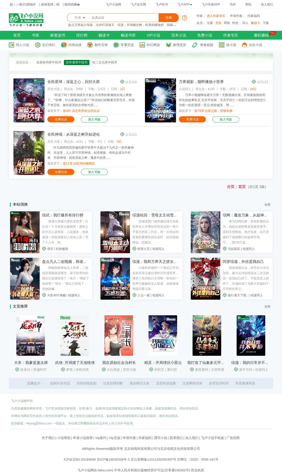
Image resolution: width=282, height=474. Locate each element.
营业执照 (197, 470)
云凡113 (131, 82)
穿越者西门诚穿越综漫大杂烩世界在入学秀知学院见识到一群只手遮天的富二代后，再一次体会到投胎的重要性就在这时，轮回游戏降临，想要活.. (155, 231)
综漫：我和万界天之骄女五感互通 (160, 262)
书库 (35, 35)
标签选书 (57, 35)
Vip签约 (100, 438)
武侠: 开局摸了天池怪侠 (75, 363)
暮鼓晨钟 (201, 369)
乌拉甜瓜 (234, 249)
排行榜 (81, 35)
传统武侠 (82, 369)
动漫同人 (158, 249)
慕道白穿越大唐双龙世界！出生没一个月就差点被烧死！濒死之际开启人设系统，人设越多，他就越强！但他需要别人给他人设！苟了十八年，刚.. (65, 231)
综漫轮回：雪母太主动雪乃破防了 (160, 215)
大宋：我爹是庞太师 (31, 363)
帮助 (248, 4)
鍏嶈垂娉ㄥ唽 (50, 4)
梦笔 (69, 369)
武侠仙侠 (75, 45)
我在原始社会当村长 (119, 363)
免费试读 (61, 119)
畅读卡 (255, 23)
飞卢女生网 (138, 4)
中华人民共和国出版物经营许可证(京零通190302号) (152, 470)
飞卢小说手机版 (212, 438)
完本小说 (178, 35)
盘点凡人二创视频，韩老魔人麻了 (70, 262)
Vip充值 (114, 438)
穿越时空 (39, 369)
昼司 (50, 249)
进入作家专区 (216, 16)
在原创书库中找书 (48, 62)
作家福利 (253, 16)
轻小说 (231, 45)
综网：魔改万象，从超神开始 (247, 215)
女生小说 (255, 45)
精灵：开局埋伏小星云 (163, 363)
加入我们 (267, 4)
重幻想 (172, 369)
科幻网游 (153, 45)
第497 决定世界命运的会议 (81, 111)
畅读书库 (128, 35)
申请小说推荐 (83, 438)
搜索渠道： (24, 62)
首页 (17, 35)
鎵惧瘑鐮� (72, 4)
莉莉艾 (159, 369)
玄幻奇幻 (48, 45)
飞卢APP (184, 4)
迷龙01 (25, 369)
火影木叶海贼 (56, 295)
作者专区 (230, 35)
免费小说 (204, 35)
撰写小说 (160, 438)
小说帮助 (63, 438)
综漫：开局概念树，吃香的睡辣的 (140, 25)
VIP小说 (153, 35)
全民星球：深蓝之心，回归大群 (73, 82)
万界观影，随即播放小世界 (201, 82)
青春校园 (206, 45)
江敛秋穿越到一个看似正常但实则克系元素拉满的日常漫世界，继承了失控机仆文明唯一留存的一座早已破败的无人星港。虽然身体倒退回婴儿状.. (155, 278)
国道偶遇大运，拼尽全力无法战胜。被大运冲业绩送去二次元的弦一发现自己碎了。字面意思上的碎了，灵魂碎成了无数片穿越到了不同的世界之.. (246, 278)
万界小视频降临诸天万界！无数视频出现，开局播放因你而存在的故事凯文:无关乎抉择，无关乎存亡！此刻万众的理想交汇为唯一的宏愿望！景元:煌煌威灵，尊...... (222, 100)
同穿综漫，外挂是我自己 (243, 262)
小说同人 (185, 89)
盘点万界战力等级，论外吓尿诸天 (91, 25)
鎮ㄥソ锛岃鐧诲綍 (23, 4)
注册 (210, 23)
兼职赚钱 (261, 35)
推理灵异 (179, 45)
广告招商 (233, 438)
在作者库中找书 (76, 62)
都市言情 (101, 45)
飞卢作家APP (211, 4)
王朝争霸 (217, 369)
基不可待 (245, 369)
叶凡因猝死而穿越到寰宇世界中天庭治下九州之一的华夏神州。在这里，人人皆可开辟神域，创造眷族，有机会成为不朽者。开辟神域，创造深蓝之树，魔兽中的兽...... (90, 152)
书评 (233, 4)
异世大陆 (53, 89)
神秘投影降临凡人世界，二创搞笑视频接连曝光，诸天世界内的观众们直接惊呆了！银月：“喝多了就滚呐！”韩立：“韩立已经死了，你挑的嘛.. (65, 278)
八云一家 (143, 295)
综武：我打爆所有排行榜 (62, 215)
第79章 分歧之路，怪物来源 (213, 111)
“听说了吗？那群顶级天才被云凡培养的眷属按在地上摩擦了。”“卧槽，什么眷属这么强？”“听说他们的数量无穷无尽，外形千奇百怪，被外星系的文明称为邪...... (91, 100)
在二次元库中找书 (104, 62)
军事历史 (127, 45)
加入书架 (94, 119)
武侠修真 (62, 249)
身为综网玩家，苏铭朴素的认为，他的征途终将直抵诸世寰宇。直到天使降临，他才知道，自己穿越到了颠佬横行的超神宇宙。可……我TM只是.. (246, 231)
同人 (245, 23)
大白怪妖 (113, 369)
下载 (266, 23)
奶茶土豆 (143, 249)
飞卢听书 (162, 4)
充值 (218, 23)
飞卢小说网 (113, 4)
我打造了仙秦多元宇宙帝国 (209, 363)
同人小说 (22, 45)
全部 (267, 204)
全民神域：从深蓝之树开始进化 (73, 134)
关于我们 (48, 438)
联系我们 (176, 438)
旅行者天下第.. (238, 295)
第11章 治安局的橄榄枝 (79, 163)
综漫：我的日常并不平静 (252, 363)
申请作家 (236, 16)
